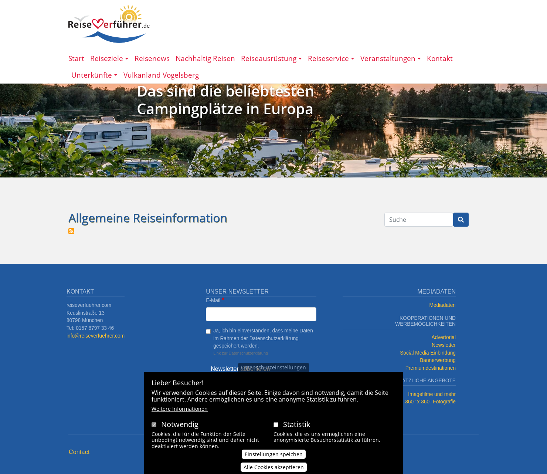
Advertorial (444, 337)
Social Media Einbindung (428, 353)
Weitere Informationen (180, 409)
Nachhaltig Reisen (205, 58)
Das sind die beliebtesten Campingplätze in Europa (225, 100)
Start (76, 58)
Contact (79, 452)
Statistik (296, 425)
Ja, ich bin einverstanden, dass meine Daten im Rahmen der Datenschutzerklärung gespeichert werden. (263, 338)
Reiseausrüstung (268, 58)
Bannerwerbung (438, 360)
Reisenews (152, 58)
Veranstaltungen (387, 58)
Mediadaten (442, 305)
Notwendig (179, 425)
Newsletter (444, 345)
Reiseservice (328, 58)
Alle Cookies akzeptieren (274, 467)
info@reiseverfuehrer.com (96, 336)
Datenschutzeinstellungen (273, 367)
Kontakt (440, 58)
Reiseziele (106, 58)
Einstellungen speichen (274, 454)
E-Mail (213, 300)
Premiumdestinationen (430, 368)
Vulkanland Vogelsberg (161, 75)
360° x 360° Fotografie (430, 401)
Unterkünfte (91, 75)
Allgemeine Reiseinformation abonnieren (71, 231)
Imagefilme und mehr (432, 394)
